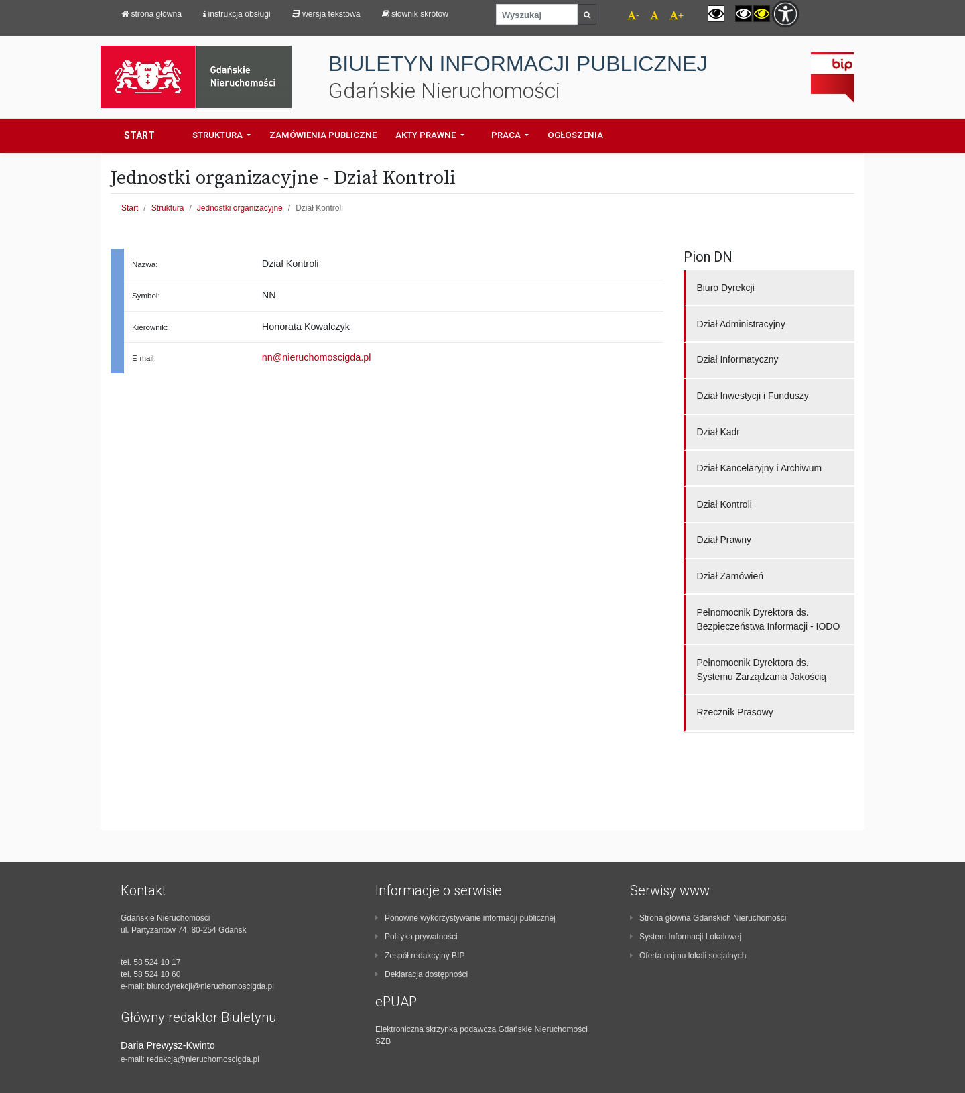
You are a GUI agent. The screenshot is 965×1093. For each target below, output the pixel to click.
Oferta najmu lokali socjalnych (688, 955)
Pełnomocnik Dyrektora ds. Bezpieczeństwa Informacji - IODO (768, 619)
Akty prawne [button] (426, 135)
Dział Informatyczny (737, 359)
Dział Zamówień (729, 576)
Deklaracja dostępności (421, 974)
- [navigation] (633, 15)
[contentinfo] (228, 974)
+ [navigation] (676, 15)
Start (139, 135)
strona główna (151, 14)
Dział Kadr (718, 431)
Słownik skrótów (415, 14)
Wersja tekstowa (326, 14)
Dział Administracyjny (740, 324)
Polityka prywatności (416, 936)
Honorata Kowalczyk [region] (306, 326)
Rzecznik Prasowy (734, 712)
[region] (185, 327)
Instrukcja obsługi (237, 14)
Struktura (167, 208)
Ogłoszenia (575, 135)
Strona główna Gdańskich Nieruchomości (708, 918)
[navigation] (649, 16)
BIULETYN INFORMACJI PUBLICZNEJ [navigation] (517, 64)
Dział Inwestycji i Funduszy (752, 395)
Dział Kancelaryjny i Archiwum (759, 468)
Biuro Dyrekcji (725, 287)
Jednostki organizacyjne (240, 208)
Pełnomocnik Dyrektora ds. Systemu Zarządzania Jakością (761, 669)
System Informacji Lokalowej (685, 936)
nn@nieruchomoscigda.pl (316, 357)
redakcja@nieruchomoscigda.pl (203, 1059)
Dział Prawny (723, 539)
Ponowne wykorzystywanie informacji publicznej (465, 918)
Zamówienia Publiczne (323, 135)
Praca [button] (507, 135)
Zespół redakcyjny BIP (419, 955)
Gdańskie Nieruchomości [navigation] (444, 91)
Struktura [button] (218, 135)
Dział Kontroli (723, 504)
